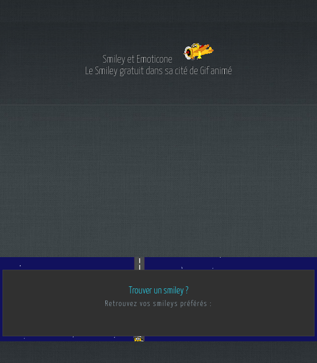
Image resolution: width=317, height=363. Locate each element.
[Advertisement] (158, 181)
